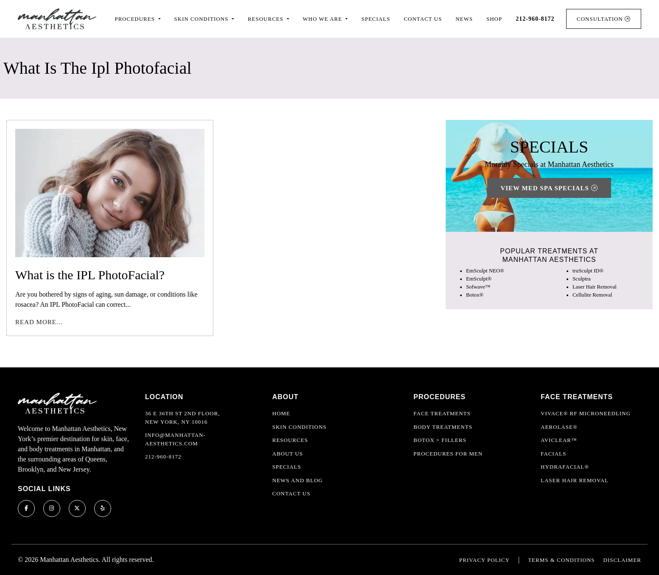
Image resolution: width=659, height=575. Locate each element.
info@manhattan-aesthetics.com (175, 439)
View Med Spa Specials (549, 188)
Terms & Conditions (561, 560)
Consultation (604, 19)
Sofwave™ (478, 287)
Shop (494, 19)
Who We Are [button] (323, 19)
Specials (375, 19)
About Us (287, 453)
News (464, 19)
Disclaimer (622, 560)
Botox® (474, 295)
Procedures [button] (135, 19)
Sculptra (581, 279)
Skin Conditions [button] (202, 19)
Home (281, 413)
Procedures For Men (448, 453)
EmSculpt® (478, 279)
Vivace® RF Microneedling (586, 413)
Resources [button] (266, 19)
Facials (553, 453)
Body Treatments (442, 427)
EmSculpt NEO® (485, 271)
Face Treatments (442, 413)
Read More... (38, 322)
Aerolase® (559, 427)
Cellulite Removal (592, 295)
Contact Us (423, 19)
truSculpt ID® (587, 271)
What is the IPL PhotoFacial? (90, 275)
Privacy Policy (484, 560)
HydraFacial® (565, 467)
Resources (290, 440)
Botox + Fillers (439, 440)
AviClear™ (559, 440)
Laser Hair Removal (594, 287)
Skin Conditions (299, 427)
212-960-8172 (163, 456)
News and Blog (297, 480)
